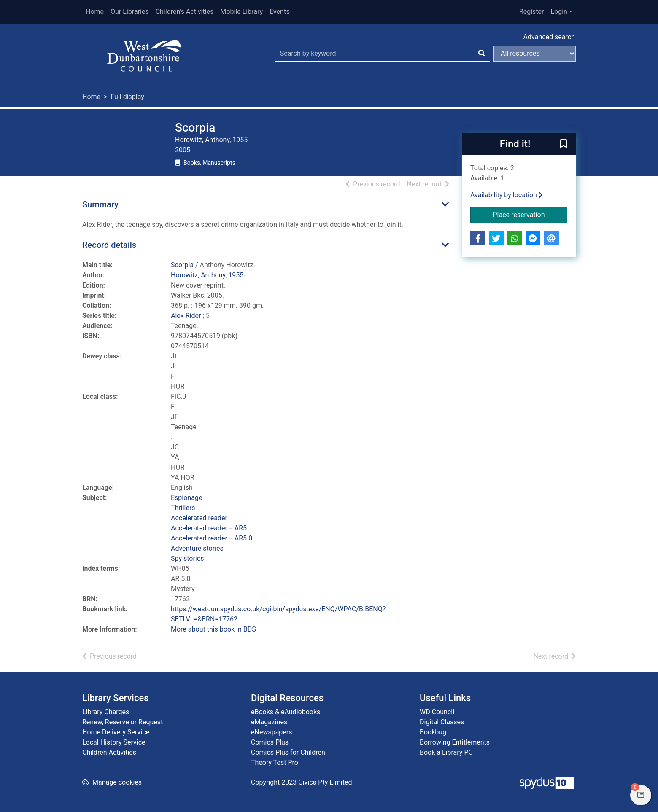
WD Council (437, 712)
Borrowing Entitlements (455, 742)
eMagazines (269, 722)
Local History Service (114, 742)
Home (95, 12)
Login (558, 12)
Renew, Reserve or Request (122, 722)
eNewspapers (271, 732)
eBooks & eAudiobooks (285, 712)
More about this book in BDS (213, 629)
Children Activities (109, 752)
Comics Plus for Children (288, 752)
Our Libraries (130, 12)
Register (531, 12)
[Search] (481, 54)
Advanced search (549, 37)
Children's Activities (185, 12)
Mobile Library (241, 12)
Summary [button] (100, 204)
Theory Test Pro (274, 762)
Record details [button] (109, 245)
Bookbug (433, 732)
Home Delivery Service (115, 732)
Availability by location (506, 195)
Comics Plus (270, 742)
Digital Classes (442, 722)
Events (279, 12)
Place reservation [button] (530, 214)
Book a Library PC (446, 752)
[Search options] (535, 54)
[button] (563, 144)
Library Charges (105, 712)
